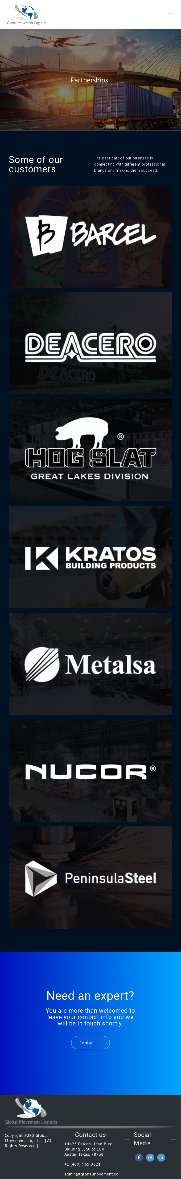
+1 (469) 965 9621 (82, 1164)
